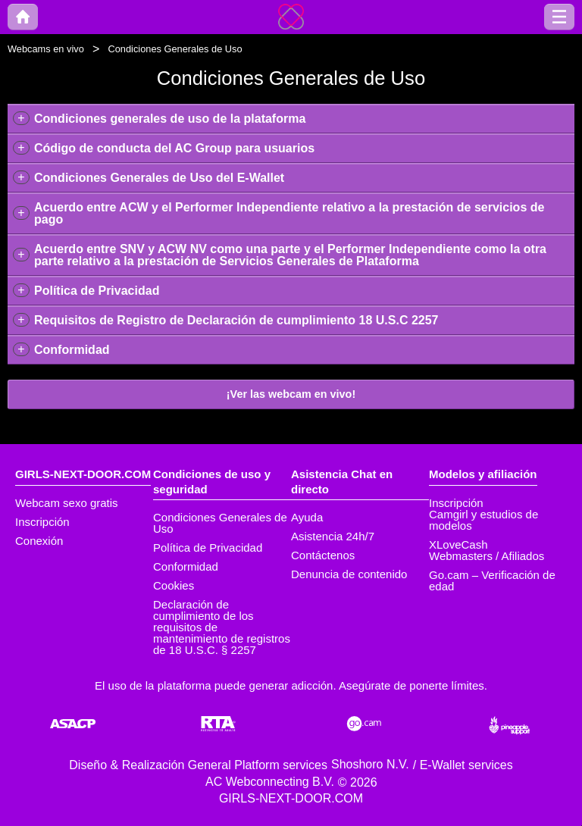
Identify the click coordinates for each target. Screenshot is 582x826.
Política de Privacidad (96, 290)
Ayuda (307, 517)
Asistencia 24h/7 (332, 536)
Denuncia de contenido (349, 574)
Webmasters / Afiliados (486, 555)
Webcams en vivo (46, 49)
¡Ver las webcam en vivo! (291, 394)
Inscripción (42, 521)
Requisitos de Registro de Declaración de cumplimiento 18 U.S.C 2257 (236, 320)
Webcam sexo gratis (66, 502)
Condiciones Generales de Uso (220, 523)
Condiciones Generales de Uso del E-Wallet (159, 177)
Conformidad (72, 349)
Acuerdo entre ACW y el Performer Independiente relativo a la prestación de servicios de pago (289, 213)
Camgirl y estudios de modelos (483, 520)
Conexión (39, 540)
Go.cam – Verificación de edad (492, 580)
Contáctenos (323, 555)
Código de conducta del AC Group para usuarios (174, 148)
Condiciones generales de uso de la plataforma (169, 118)
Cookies (173, 585)
